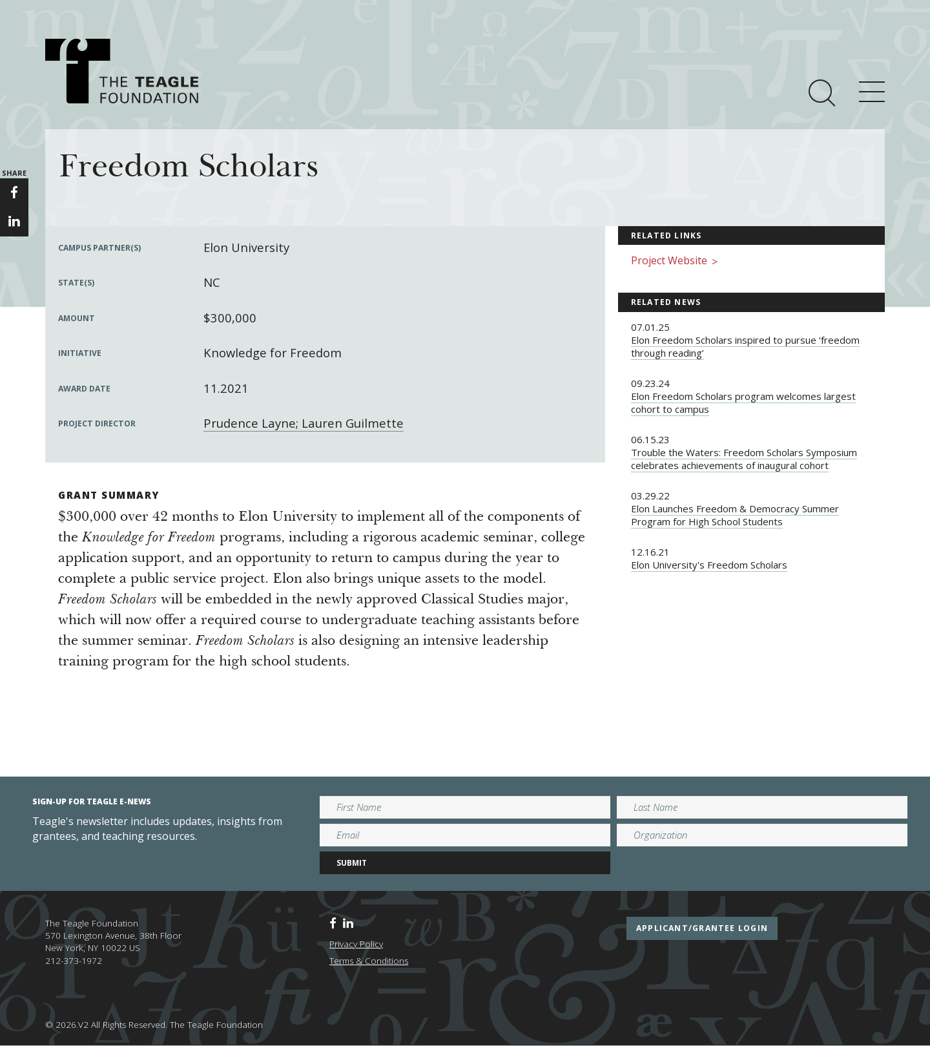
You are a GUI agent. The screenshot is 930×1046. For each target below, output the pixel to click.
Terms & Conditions (368, 961)
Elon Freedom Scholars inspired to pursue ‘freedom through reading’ (745, 346)
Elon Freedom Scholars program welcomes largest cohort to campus (743, 402)
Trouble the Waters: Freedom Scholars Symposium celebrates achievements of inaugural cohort (744, 459)
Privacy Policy (356, 944)
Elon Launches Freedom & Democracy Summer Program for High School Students (735, 515)
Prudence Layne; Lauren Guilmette (303, 423)
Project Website (674, 261)
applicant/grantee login (702, 928)
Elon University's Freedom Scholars (709, 564)
